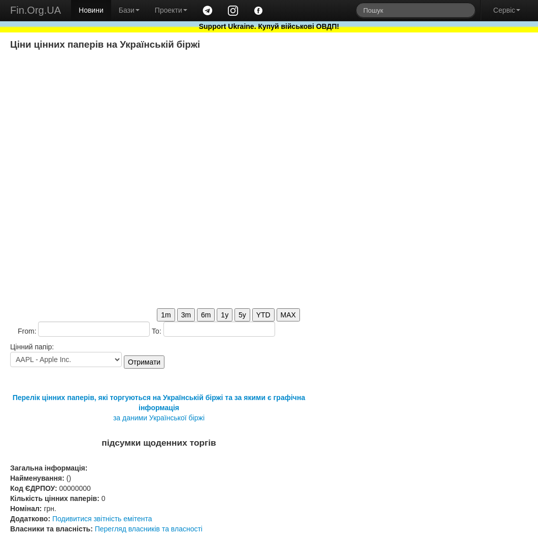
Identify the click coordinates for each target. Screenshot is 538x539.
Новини (91, 10)
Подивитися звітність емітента (102, 519)
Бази (129, 10)
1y (224, 315)
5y (242, 315)
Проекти (171, 10)
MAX (288, 315)
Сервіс (506, 10)
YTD (263, 315)
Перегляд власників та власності (149, 529)
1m (166, 315)
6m (206, 315)
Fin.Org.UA (35, 10)
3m (186, 315)
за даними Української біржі (159, 418)
